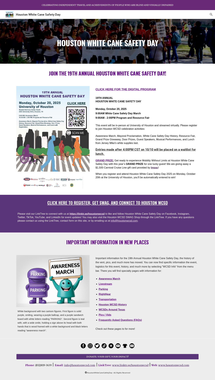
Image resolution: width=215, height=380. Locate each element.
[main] (107, 41)
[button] (211, 14)
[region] (107, 5)
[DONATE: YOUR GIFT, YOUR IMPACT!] (107, 356)
